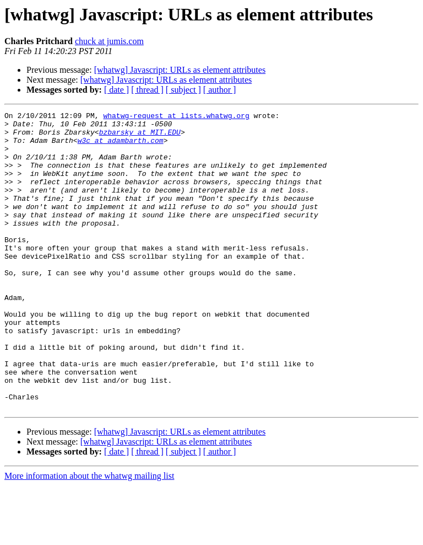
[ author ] (219, 89)
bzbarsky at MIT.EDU (140, 137)
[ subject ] (183, 89)
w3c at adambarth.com (121, 147)
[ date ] (116, 89)
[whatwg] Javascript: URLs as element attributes (179, 69)
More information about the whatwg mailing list (89, 535)
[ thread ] (147, 89)
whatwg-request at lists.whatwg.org (176, 117)
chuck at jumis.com (109, 41)
